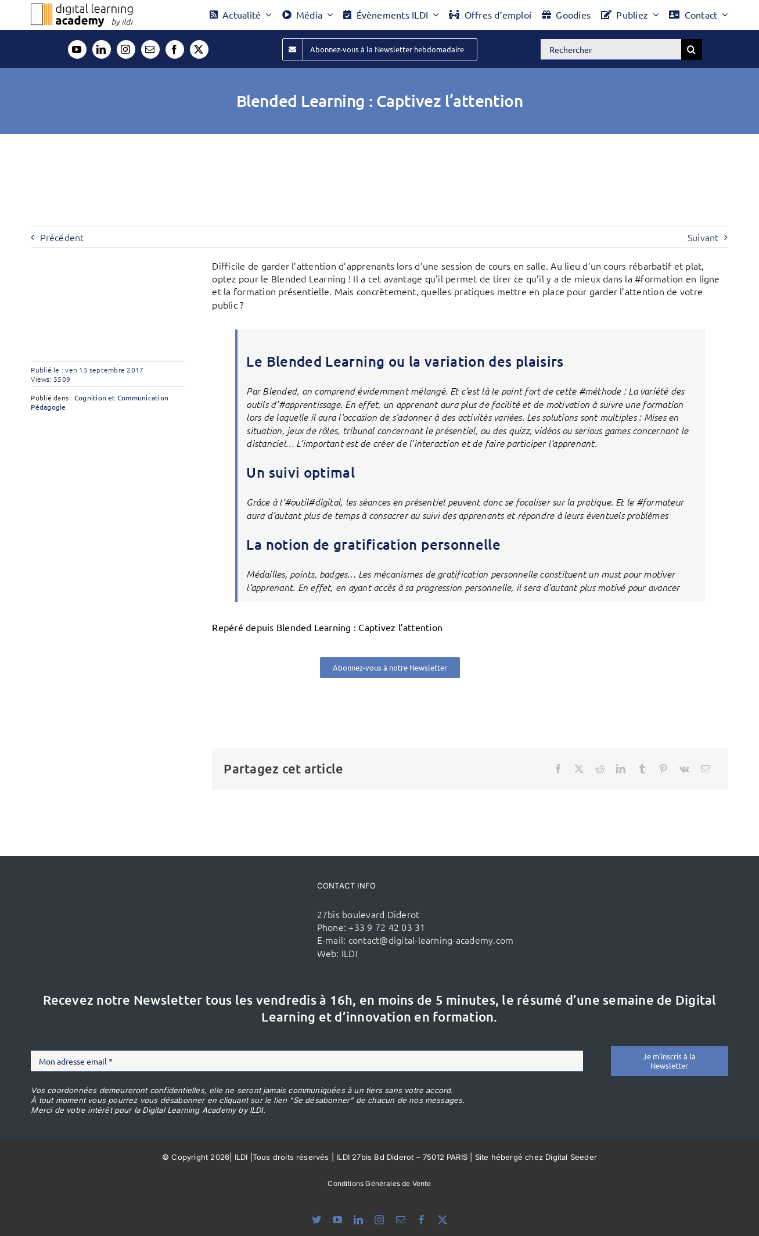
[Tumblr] (642, 768)
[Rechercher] (611, 49)
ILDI (349, 953)
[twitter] (199, 49)
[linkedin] (101, 49)
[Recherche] (691, 49)
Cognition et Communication (121, 397)
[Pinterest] (663, 768)
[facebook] (175, 49)
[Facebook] (558, 768)
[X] (579, 768)
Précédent (62, 237)
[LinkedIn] (620, 768)
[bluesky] (316, 1219)
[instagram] (126, 49)
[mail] (150, 49)
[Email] (705, 768)
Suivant (703, 237)
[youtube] (77, 49)
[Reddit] (599, 768)
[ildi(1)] (254, 902)
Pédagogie (48, 406)
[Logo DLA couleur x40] (82, 8)
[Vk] (684, 768)
